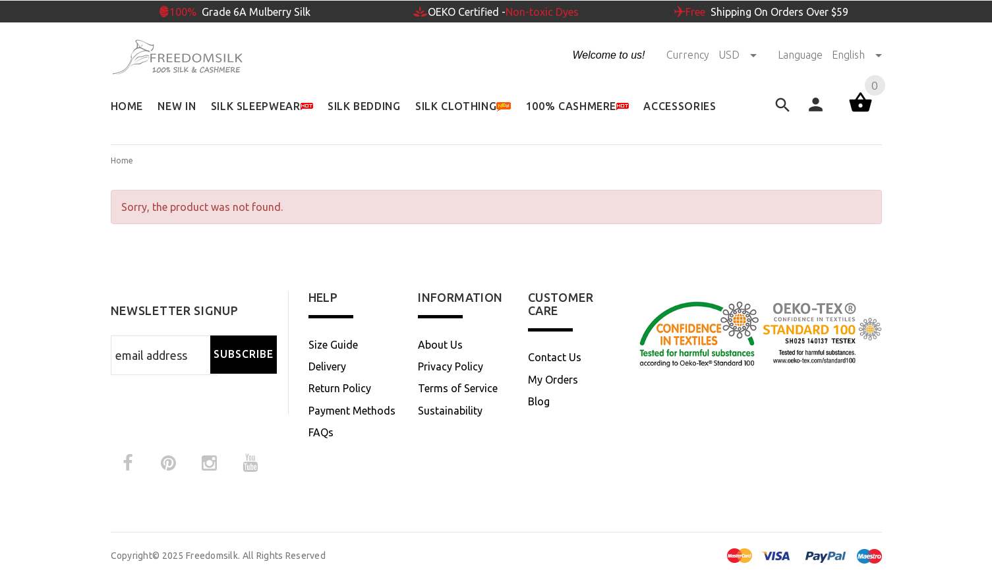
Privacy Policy (450, 366)
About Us (440, 345)
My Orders (553, 380)
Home (122, 160)
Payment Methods (351, 411)
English (857, 55)
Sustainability (450, 411)
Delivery (327, 366)
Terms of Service (458, 388)
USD (738, 55)
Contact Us (554, 357)
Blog (539, 401)
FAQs (321, 432)
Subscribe (244, 354)
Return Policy (339, 388)
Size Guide (333, 345)
